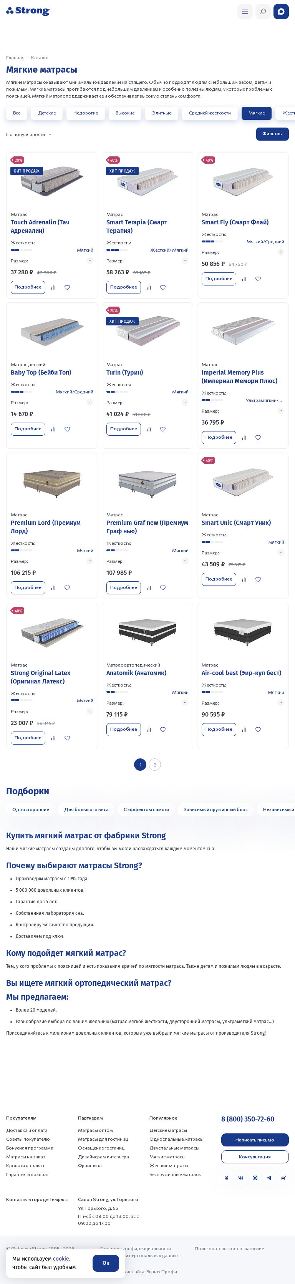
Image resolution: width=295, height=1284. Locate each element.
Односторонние (30, 809)
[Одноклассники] (226, 1178)
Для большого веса (86, 809)
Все (16, 112)
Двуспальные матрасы (174, 1147)
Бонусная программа (29, 1147)
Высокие (125, 112)
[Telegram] (269, 1178)
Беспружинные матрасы (175, 1174)
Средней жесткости (210, 112)
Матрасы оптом (95, 1130)
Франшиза (90, 1165)
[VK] (240, 1178)
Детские (47, 112)
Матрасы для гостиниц (103, 1138)
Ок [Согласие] (106, 1263)
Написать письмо (254, 1139)
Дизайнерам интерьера (103, 1156)
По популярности (25, 134)
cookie (61, 1259)
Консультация (255, 1156)
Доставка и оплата (27, 1130)
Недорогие (85, 112)
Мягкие (257, 112)
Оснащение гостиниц (101, 1147)
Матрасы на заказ (25, 1156)
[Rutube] (283, 1178)
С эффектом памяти (146, 809)
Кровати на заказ (25, 1165)
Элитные (161, 112)
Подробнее (28, 286)
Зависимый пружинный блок (216, 809)
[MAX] (255, 1178)
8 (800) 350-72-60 (247, 1119)
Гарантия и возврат (27, 1174)
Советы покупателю (28, 1138)
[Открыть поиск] (245, 11)
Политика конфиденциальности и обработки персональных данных (139, 1252)
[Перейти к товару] (52, 225)
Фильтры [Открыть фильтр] (272, 133)
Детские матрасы (168, 1130)
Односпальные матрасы (176, 1138)
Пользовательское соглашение (229, 1248)
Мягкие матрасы (167, 1156)
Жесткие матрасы (168, 1165)
